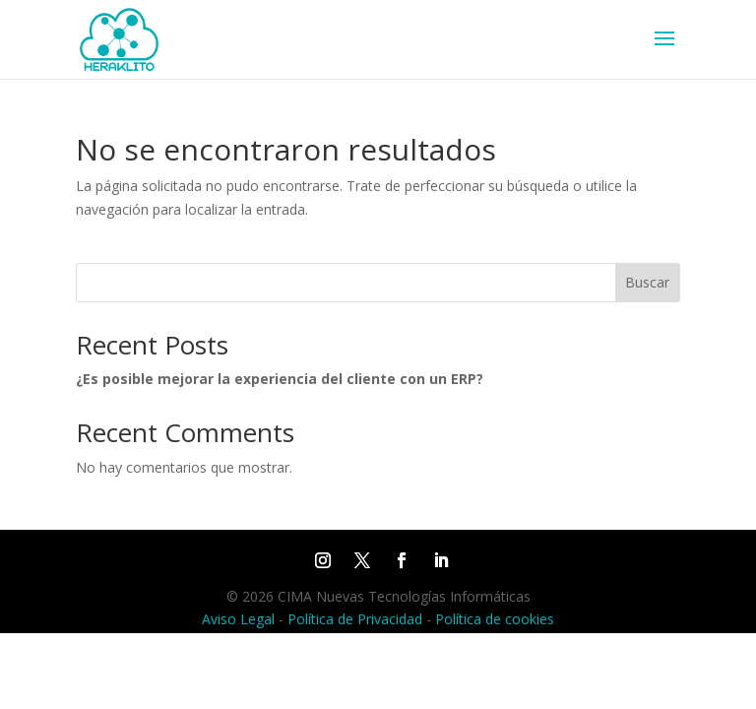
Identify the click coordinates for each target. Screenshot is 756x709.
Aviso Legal (238, 619)
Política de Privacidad (354, 619)
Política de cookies (494, 619)
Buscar (647, 282)
